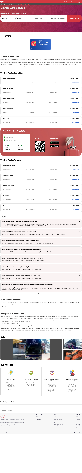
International (78, 428)
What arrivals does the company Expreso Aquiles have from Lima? (21, 267)
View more (41, 293)
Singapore (78, 419)
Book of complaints (58, 424)
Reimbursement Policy (59, 422)
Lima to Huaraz (8, 109)
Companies (38, 419)
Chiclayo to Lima (8, 185)
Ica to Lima (6, 196)
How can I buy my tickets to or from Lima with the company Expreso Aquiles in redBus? (27, 284)
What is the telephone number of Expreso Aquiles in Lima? (19, 231)
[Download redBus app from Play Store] (54, 143)
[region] (41, 44)
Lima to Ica (6, 119)
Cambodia (78, 424)
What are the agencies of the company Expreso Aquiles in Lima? (20, 240)
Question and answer (59, 421)
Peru (77, 427)
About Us (38, 416)
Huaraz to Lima (8, 206)
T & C (55, 416)
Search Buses (74, 18)
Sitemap (38, 421)
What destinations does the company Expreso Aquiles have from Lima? (22, 258)
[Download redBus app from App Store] (54, 147)
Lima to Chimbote (9, 78)
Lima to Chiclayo (8, 98)
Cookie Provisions (58, 419)
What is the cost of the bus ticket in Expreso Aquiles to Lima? (19, 221)
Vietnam (77, 422)
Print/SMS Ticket (65, 1)
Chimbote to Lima (9, 165)
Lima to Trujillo (8, 88)
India (77, 416)
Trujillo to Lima (8, 175)
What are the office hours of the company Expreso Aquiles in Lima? (21, 249)
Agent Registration (58, 425)
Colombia (78, 425)
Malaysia (77, 421)
